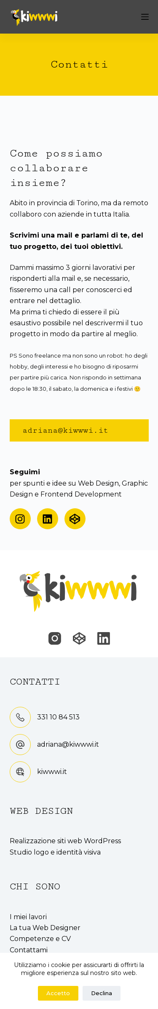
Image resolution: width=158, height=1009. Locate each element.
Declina (101, 993)
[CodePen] (79, 638)
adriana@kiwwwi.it (68, 744)
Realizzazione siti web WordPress (65, 841)
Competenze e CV (40, 939)
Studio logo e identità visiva (55, 852)
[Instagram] (54, 638)
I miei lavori (28, 917)
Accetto (58, 993)
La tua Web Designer (45, 928)
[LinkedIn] (103, 638)
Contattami (29, 950)
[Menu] (145, 17)
